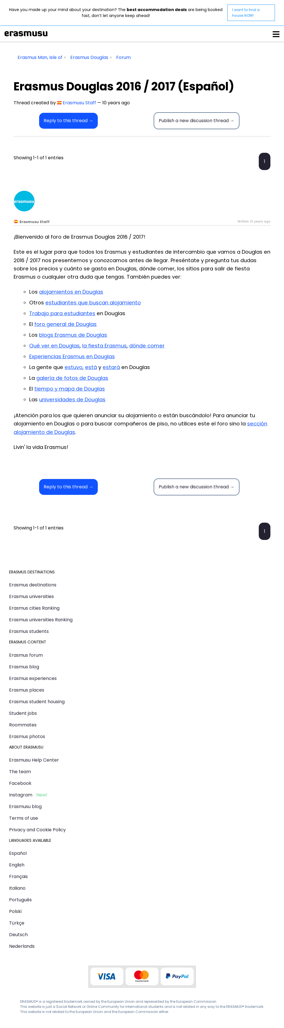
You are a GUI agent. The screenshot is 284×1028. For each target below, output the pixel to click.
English (16, 865)
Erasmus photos (27, 736)
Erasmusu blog (25, 806)
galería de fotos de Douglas (72, 377)
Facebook (20, 783)
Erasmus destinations (32, 585)
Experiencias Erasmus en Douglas (72, 356)
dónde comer (147, 345)
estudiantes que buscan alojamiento (93, 302)
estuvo (73, 367)
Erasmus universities (31, 596)
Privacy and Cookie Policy (37, 829)
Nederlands (22, 946)
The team (20, 771)
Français (18, 876)
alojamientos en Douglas (71, 291)
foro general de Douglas (65, 324)
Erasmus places (26, 690)
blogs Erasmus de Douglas (73, 334)
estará (111, 367)
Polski (15, 911)
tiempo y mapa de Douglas (69, 388)
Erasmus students (29, 631)
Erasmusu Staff (79, 102)
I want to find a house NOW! (246, 12)
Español (18, 853)
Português (20, 899)
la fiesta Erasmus (104, 345)
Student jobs (23, 713)
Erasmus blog (24, 667)
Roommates (23, 725)
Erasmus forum (26, 655)
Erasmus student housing (37, 701)
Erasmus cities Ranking (34, 608)
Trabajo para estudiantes (62, 313)
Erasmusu (26, 34)
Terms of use (23, 818)
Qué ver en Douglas (54, 345)
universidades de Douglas (72, 399)
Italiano (17, 888)
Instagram (20, 795)
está (91, 367)
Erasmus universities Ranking (41, 619)
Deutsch (18, 934)
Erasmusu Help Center (34, 760)
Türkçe (16, 923)
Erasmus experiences (33, 678)
